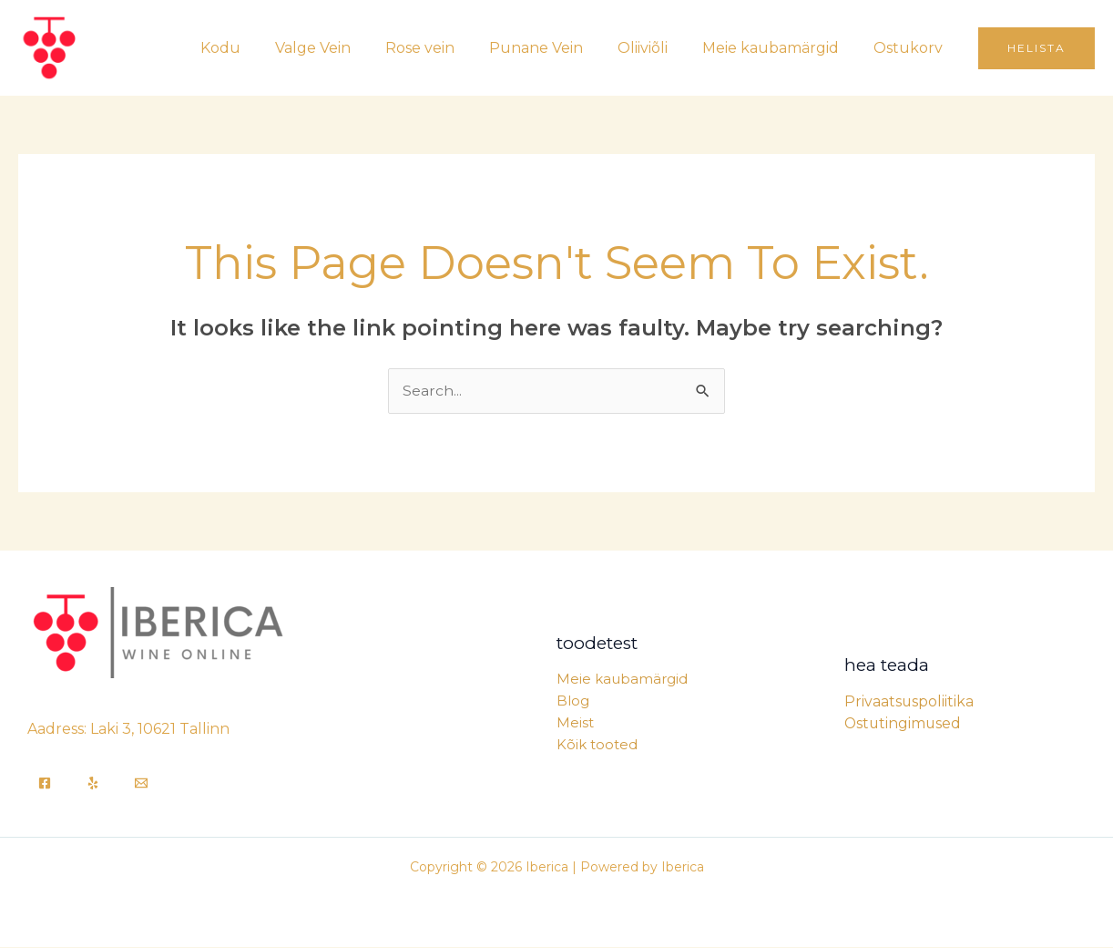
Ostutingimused (904, 723)
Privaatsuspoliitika (909, 701)
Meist (575, 723)
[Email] (141, 784)
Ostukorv (910, 48)
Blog (572, 701)
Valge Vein (343, 48)
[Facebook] (44, 784)
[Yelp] (93, 784)
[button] (1036, 48)
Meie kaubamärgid (778, 48)
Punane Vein (555, 48)
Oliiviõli (656, 48)
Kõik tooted (597, 745)
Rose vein (444, 48)
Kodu (256, 48)
